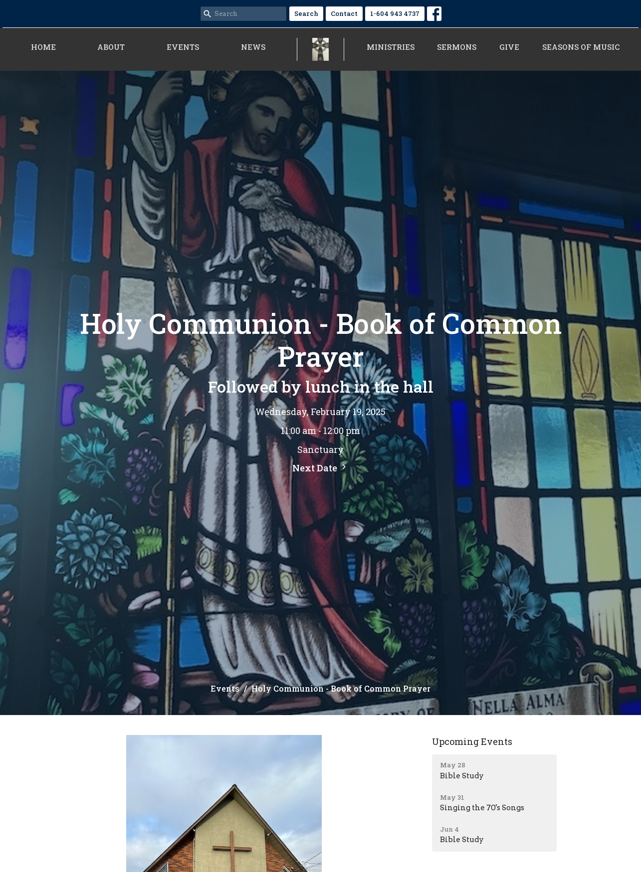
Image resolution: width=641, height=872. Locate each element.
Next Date (320, 468)
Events (183, 47)
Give (509, 47)
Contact (344, 13)
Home (43, 47)
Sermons (456, 47)
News (253, 47)
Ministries (391, 47)
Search (306, 13)
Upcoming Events (472, 741)
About (111, 47)
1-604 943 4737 (395, 13)
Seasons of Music (581, 47)
